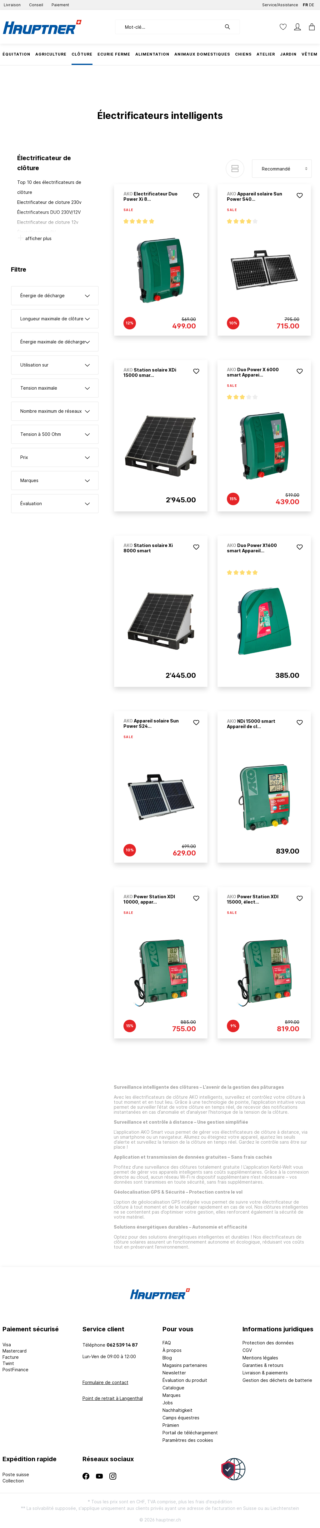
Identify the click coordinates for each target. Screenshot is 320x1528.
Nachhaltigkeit (177, 1410)
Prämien (170, 1425)
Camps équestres (180, 1417)
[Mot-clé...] (168, 26)
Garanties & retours (262, 1365)
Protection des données (268, 1342)
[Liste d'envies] (283, 27)
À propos (172, 1350)
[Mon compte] (297, 27)
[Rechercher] (230, 26)
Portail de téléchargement (190, 1432)
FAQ (166, 1342)
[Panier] (310, 27)
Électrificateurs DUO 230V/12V (49, 212)
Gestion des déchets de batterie (277, 1380)
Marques (171, 1395)
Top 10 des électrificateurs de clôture (49, 187)
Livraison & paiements (265, 1372)
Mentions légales (260, 1357)
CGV (247, 1350)
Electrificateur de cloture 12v (47, 222)
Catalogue (173, 1387)
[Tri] (282, 168)
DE (311, 3)
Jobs (167, 1402)
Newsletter (174, 1372)
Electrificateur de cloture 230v (49, 202)
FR (305, 3)
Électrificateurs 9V (36, 232)
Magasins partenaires (184, 1365)
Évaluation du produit (184, 1380)
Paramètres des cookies (187, 1440)
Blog (167, 1357)
